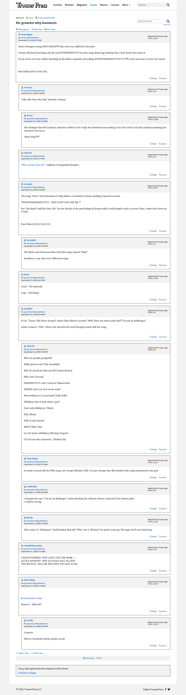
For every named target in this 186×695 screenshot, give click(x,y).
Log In (30, 18)
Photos (104, 5)
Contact (115, 5)
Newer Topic (24, 653)
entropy (28, 87)
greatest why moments (28, 38)
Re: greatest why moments (33, 91)
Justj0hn (28, 309)
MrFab (30, 518)
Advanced (166, 24)
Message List (24, 29)
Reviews (69, 5)
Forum (93, 5)
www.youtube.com (31, 598)
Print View (51, 29)
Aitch (26, 274)
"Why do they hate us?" (33, 165)
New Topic (38, 29)
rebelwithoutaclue (33, 546)
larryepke (31, 240)
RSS (100, 658)
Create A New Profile (46, 18)
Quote (164, 78)
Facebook (165, 689)
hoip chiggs (26, 34)
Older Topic (38, 653)
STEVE (30, 620)
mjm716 (28, 153)
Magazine (82, 5)
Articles (57, 5)
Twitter (168, 689)
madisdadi (32, 486)
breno (30, 115)
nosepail (28, 184)
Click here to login (27, 673)
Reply (154, 78)
